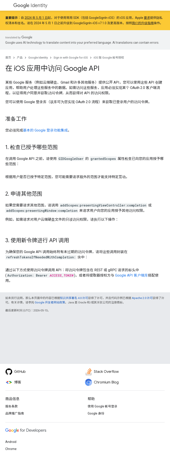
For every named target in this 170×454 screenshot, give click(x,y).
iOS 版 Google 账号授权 (109, 57)
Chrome (11, 449)
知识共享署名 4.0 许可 (74, 298)
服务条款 (11, 406)
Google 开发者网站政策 (50, 302)
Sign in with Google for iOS (71, 57)
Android (10, 442)
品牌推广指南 (14, 413)
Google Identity (38, 57)
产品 (20, 57)
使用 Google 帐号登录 (102, 406)
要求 (147, 18)
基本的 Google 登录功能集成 (45, 130)
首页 (8, 57)
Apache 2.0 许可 (142, 298)
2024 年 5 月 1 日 (36, 18)
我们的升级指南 (143, 23)
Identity (30, 5)
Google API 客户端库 (131, 275)
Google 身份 (96, 413)
